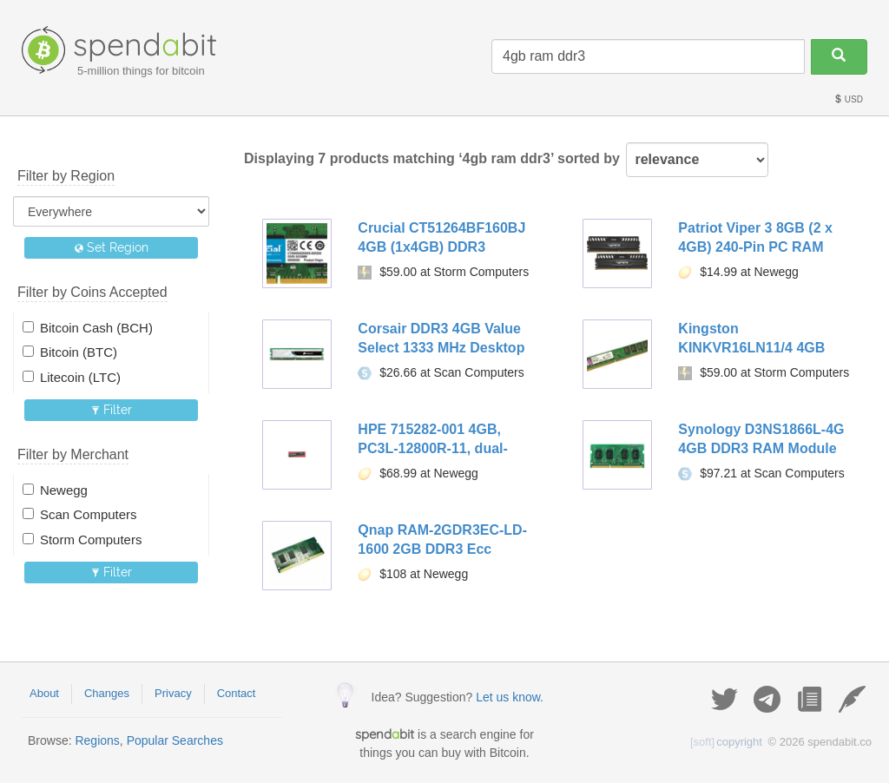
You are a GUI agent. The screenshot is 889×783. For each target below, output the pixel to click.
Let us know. (509, 697)
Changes (106, 693)
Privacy (173, 693)
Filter (111, 410)
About (44, 693)
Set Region (111, 247)
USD (848, 99)
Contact (236, 693)
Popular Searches (175, 740)
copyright (726, 741)
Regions (97, 740)
